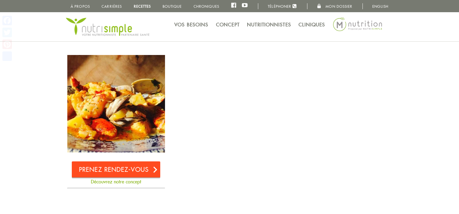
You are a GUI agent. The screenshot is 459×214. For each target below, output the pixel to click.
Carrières (112, 6)
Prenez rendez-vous (114, 170)
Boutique (172, 6)
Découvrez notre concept (116, 182)
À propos (80, 6)
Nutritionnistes (269, 25)
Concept (227, 25)
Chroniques (206, 6)
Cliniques (311, 25)
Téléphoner (282, 6)
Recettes (142, 6)
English (380, 6)
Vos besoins (191, 25)
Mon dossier (334, 6)
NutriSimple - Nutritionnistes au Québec (107, 27)
